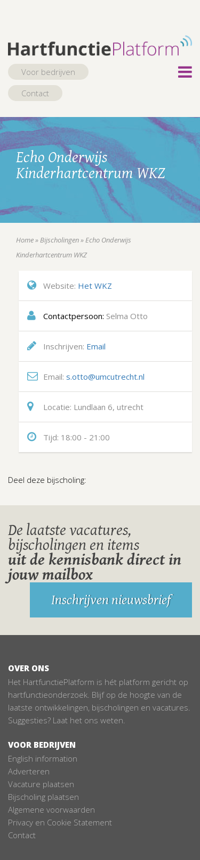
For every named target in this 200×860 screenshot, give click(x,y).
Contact (35, 93)
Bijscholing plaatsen (43, 796)
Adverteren (29, 771)
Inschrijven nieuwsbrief (111, 600)
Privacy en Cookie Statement (60, 822)
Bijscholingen (59, 240)
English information (42, 758)
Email (96, 346)
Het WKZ (95, 285)
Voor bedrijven (48, 71)
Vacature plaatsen (41, 784)
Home (25, 240)
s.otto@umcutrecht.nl (105, 376)
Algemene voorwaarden (51, 809)
